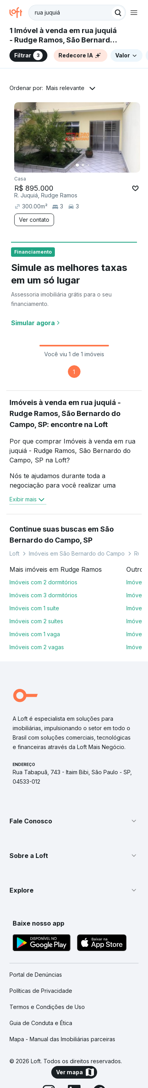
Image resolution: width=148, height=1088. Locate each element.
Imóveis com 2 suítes (36, 621)
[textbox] (77, 12)
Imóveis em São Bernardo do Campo (77, 553)
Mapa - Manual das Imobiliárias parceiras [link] (62, 1039)
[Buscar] (118, 12)
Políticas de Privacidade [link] (40, 990)
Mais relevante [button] (65, 88)
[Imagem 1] (77, 165)
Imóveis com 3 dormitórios (43, 595)
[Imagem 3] (88, 165)
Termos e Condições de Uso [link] (47, 1006)
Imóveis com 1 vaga (34, 634)
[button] (74, 821)
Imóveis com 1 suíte (34, 608)
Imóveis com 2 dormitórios (43, 582)
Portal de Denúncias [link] (35, 974)
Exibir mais (27, 499)
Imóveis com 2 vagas (36, 647)
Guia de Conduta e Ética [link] (40, 1023)
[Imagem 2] (83, 165)
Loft (14, 553)
